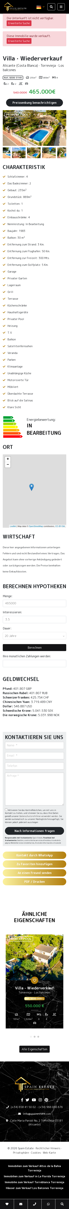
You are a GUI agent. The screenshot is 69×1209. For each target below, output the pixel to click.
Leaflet (13, 526)
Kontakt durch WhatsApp (34, 855)
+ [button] (8, 459)
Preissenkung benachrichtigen (34, 103)
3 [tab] (38, 1037)
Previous (7, 128)
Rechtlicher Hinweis (48, 1148)
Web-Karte (49, 1152)
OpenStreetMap (36, 526)
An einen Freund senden (35, 873)
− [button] (8, 465)
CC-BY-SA (60, 526)
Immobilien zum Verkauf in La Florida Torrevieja (34, 1176)
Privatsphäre (21, 1152)
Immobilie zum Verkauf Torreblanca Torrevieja (34, 1182)
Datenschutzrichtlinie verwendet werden (38, 816)
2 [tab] (35, 1037)
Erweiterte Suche (19, 23)
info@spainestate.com (37, 1114)
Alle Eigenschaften (34, 1049)
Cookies (36, 1152)
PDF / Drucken (34, 882)
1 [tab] (31, 1037)
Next (61, 128)
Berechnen (35, 648)
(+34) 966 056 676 (51, 1107)
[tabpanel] (34, 982)
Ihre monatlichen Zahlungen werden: (27, 656)
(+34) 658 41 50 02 (23, 1107)
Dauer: (7, 628)
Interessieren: (12, 612)
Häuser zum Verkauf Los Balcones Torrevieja (34, 1188)
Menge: (8, 596)
